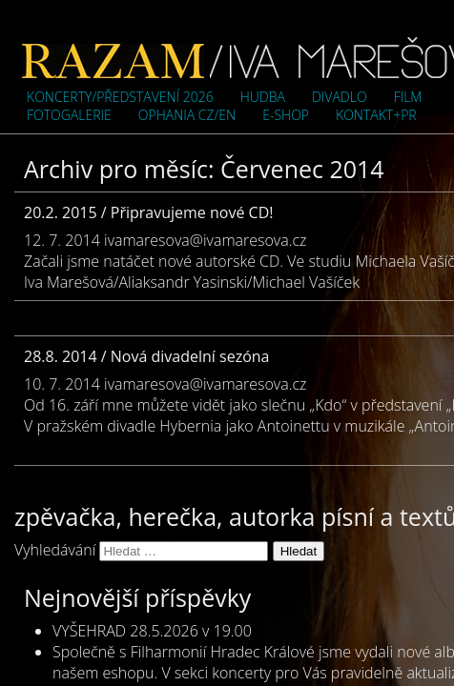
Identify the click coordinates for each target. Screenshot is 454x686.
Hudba (262, 97)
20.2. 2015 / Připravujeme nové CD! (148, 212)
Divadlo (339, 97)
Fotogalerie (69, 115)
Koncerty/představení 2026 (120, 97)
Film (408, 97)
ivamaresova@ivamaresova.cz (205, 240)
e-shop (285, 115)
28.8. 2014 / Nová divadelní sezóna (146, 356)
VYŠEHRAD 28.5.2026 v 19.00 (152, 630)
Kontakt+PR (376, 115)
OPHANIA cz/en (187, 115)
